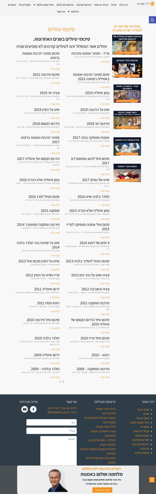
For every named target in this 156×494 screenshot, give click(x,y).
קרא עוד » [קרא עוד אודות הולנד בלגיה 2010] (55, 349)
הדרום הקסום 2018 (46, 123)
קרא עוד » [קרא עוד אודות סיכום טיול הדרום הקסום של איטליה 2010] (104, 332)
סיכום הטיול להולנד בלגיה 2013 (87, 260)
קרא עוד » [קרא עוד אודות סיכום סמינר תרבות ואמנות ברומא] (55, 69)
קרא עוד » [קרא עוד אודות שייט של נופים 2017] (104, 191)
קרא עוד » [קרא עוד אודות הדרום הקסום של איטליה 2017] (55, 170)
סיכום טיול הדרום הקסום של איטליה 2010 (90, 321)
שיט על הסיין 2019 (47, 109)
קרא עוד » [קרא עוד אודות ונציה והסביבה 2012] (104, 297)
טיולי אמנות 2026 (43, 4)
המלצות (73, 11)
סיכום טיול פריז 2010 (95, 337)
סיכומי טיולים (142, 453)
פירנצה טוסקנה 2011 (94, 302)
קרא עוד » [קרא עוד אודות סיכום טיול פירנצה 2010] (55, 328)
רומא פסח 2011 (48, 302)
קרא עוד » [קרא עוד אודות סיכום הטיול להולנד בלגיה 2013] (104, 269)
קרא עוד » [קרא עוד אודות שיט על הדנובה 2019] (104, 118)
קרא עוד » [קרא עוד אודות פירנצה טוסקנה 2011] (104, 314)
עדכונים (144, 448)
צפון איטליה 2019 (97, 92)
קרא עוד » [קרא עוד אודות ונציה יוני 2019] (55, 104)
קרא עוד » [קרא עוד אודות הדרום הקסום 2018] (55, 132)
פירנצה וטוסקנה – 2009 (93, 368)
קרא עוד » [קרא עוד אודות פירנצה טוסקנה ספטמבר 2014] (55, 233)
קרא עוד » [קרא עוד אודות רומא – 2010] (104, 363)
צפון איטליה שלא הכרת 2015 (89, 210)
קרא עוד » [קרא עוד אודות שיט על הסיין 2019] (55, 118)
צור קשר (61, 11)
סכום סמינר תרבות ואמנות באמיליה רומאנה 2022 (91, 76)
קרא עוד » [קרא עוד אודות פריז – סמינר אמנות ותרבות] (104, 61)
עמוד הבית (143, 409)
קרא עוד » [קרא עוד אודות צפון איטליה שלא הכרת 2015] (104, 219)
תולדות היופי (109, 413)
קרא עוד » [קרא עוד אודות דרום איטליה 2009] (55, 363)
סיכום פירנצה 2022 (46, 74)
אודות (114, 5)
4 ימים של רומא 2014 (94, 242)
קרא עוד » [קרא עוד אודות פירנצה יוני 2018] (104, 132)
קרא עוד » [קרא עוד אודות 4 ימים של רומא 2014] (104, 254)
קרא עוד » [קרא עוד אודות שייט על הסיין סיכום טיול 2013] (55, 269)
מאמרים (12, 5)
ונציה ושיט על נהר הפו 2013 (90, 274)
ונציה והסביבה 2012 (95, 288)
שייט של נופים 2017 (95, 179)
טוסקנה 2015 (50, 210)
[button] (152, 19)
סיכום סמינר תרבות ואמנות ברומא (41, 55)
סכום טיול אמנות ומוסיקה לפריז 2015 (87, 226)
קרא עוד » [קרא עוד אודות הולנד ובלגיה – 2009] (55, 377)
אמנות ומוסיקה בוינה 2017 (91, 137)
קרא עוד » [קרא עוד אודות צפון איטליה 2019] (104, 104)
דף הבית (123, 5)
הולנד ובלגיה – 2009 (45, 368)
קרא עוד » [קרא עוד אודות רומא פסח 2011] (55, 311)
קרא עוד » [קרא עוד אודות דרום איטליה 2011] (55, 297)
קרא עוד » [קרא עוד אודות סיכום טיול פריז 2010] (104, 346)
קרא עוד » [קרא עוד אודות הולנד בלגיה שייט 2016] (104, 205)
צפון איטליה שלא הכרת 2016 (39, 179)
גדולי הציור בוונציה (106, 409)
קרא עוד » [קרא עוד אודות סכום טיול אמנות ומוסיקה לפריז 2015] (104, 237)
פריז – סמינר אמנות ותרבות (90, 53)
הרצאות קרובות (83, 5)
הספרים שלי (25, 5)
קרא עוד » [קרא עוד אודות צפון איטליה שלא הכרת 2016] (55, 188)
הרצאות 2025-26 (65, 5)
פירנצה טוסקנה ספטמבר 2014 (38, 224)
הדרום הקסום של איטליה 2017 (38, 158)
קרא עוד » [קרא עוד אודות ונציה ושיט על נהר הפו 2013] (104, 283)
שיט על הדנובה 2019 (94, 109)
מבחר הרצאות (101, 5)
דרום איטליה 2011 (47, 288)
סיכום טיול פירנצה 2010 (43, 319)
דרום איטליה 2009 (47, 354)
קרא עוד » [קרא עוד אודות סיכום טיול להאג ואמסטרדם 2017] (104, 174)
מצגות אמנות (142, 435)
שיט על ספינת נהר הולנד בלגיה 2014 (38, 245)
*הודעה (58, 454)
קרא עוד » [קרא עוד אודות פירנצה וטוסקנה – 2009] (104, 377)
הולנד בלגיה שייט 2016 (93, 196)
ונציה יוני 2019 (50, 92)
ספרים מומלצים (140, 440)
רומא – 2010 (100, 354)
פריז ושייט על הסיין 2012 (43, 274)
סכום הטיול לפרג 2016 (44, 196)
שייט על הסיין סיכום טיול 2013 (39, 260)
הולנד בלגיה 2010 (47, 337)
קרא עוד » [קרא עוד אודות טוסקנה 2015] (55, 219)
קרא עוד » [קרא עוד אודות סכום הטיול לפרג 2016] (55, 205)
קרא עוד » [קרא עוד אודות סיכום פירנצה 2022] (55, 83)
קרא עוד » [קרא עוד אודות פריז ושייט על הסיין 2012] (55, 283)
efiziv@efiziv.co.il (58, 412)
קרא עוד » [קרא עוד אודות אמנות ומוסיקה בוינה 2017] (104, 146)
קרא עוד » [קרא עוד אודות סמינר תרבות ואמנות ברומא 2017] (55, 153)
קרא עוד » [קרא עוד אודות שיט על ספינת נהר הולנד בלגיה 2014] (55, 255)
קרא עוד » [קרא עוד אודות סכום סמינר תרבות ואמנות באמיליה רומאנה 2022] (104, 87)
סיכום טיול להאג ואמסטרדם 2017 (90, 160)
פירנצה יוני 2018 (98, 123)
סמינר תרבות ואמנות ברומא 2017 (40, 139)
